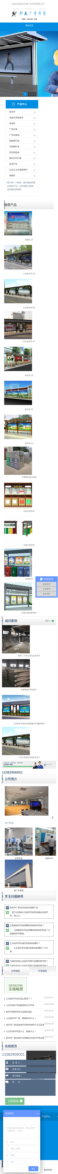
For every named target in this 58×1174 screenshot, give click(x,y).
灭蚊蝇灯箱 (14, 146)
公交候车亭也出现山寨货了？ (19, 998)
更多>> (48, 621)
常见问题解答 (14, 896)
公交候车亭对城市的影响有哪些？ (25, 943)
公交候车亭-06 (29, 308)
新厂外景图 (18, 890)
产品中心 (22, 104)
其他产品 (13, 164)
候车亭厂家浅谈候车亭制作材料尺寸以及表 (25, 1025)
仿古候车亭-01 (29, 341)
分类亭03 (29, 579)
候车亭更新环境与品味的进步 (19, 1012)
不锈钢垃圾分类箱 (29, 477)
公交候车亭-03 (29, 274)
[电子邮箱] (33, 1076)
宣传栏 (12, 123)
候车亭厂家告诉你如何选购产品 (24, 907)
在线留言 (11, 1046)
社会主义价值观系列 (18, 170)
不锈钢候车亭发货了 (29, 690)
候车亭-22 (29, 443)
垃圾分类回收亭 (16, 117)
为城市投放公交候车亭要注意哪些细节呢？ (29, 961)
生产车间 (9, 823)
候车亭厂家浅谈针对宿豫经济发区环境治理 (25, 1038)
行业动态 (42, 971)
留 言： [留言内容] (33, 1087)
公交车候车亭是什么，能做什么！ (21, 1031)
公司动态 (15, 971)
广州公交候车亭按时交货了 (29, 757)
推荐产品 (10, 205)
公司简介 (11, 779)
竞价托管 (48, 1170)
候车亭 (12, 112)
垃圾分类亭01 (29, 511)
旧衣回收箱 (14, 152)
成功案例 (11, 621)
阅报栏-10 (29, 240)
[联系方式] (33, 1069)
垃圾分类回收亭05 (29, 613)
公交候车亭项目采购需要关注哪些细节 (29, 724)
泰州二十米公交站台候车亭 (29, 656)
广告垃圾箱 (14, 135)
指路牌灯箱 (14, 141)
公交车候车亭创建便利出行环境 (20, 1005)
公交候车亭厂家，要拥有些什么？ (21, 1018)
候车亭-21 (29, 409)
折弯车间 (18, 858)
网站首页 (29, 25)
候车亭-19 (29, 375)
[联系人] (33, 1063)
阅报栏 (12, 175)
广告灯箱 (13, 129)
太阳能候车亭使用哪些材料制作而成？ (27, 925)
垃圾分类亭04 (29, 545)
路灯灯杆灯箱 (15, 158)
